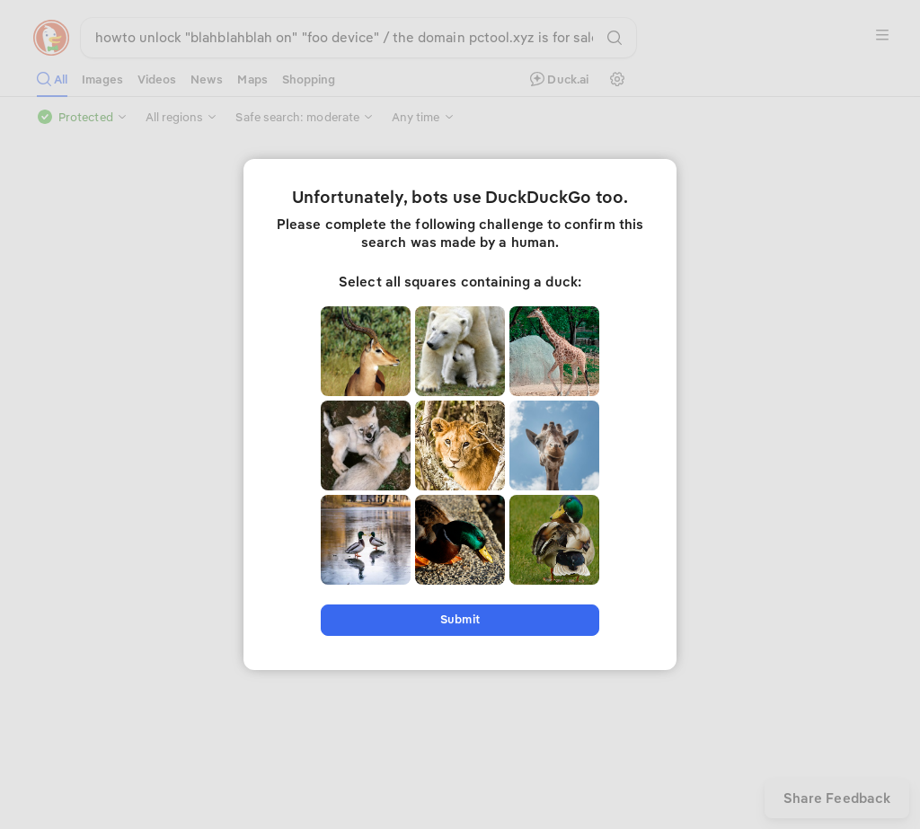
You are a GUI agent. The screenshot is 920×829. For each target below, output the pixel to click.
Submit (459, 619)
